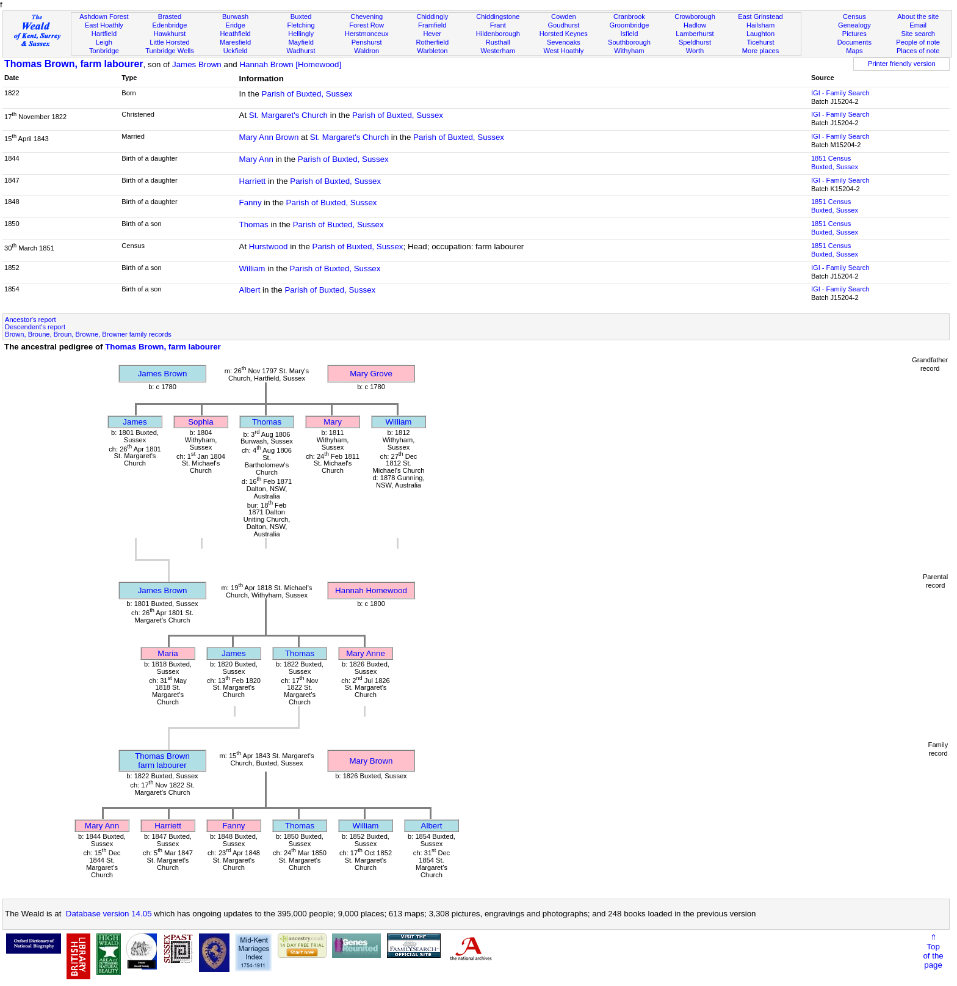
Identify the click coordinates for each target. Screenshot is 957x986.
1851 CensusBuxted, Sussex (834, 162)
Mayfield (300, 42)
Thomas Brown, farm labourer (73, 64)
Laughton (760, 33)
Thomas (254, 224)
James (134, 421)
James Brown (197, 64)
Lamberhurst (694, 33)
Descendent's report (35, 326)
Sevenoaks (563, 42)
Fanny (250, 202)
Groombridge (629, 25)
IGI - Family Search (840, 93)
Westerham (498, 50)
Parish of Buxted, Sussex (307, 93)
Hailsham (760, 25)
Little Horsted (169, 42)
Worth (695, 50)
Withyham (629, 50)
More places (760, 50)
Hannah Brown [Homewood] (290, 64)
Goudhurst (563, 25)
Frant (498, 25)
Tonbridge (104, 50)
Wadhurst (301, 50)
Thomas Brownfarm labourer (162, 760)
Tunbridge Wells (169, 50)
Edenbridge (170, 25)
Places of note (918, 50)
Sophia (201, 421)
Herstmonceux (367, 33)
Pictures (854, 33)
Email (917, 25)
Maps (854, 50)
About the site (918, 16)
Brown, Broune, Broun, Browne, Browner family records (88, 334)
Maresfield (235, 42)
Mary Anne (365, 653)
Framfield (432, 25)
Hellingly (301, 33)
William (252, 268)
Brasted (169, 16)
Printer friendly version (902, 63)
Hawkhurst (170, 33)
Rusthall (498, 42)
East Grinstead (760, 16)
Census (854, 16)
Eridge (235, 25)
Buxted (301, 16)
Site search (918, 33)
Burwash (235, 16)
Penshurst (367, 42)
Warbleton (432, 50)
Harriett (252, 181)
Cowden (563, 16)
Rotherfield (432, 42)
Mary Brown (370, 760)
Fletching (301, 25)
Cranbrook (629, 16)
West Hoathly (563, 50)
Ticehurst (760, 42)
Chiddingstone (497, 16)
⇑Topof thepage (933, 951)
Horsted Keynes (564, 33)
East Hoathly (104, 25)
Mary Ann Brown (269, 137)
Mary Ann (256, 159)
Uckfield (235, 50)
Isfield (629, 33)
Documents (854, 42)
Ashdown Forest (103, 16)
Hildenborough (498, 33)
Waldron (366, 50)
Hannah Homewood (371, 590)
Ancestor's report (30, 319)
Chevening (366, 16)
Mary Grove (371, 373)
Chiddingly (432, 16)
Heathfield (235, 33)
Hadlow (695, 25)
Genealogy (854, 25)
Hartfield (104, 33)
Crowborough (694, 16)
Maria (167, 653)
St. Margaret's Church (288, 115)
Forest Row (366, 25)
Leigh (104, 42)
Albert (250, 289)
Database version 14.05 (109, 913)
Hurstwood (268, 246)
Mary (332, 421)
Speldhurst (695, 42)
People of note (918, 42)
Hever (432, 33)
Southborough (629, 42)
